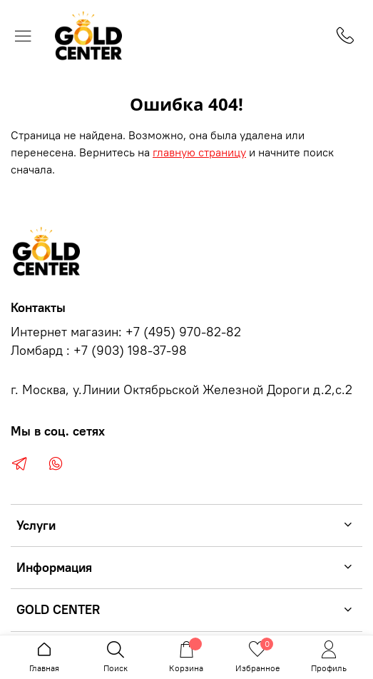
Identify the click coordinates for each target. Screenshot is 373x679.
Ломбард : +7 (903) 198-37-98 (99, 350)
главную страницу (199, 152)
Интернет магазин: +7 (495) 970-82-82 (126, 332)
